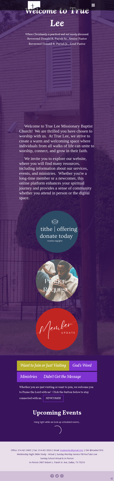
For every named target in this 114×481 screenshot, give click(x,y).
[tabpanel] (57, 393)
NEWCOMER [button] (53, 398)
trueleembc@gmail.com (71, 450)
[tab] (43, 366)
